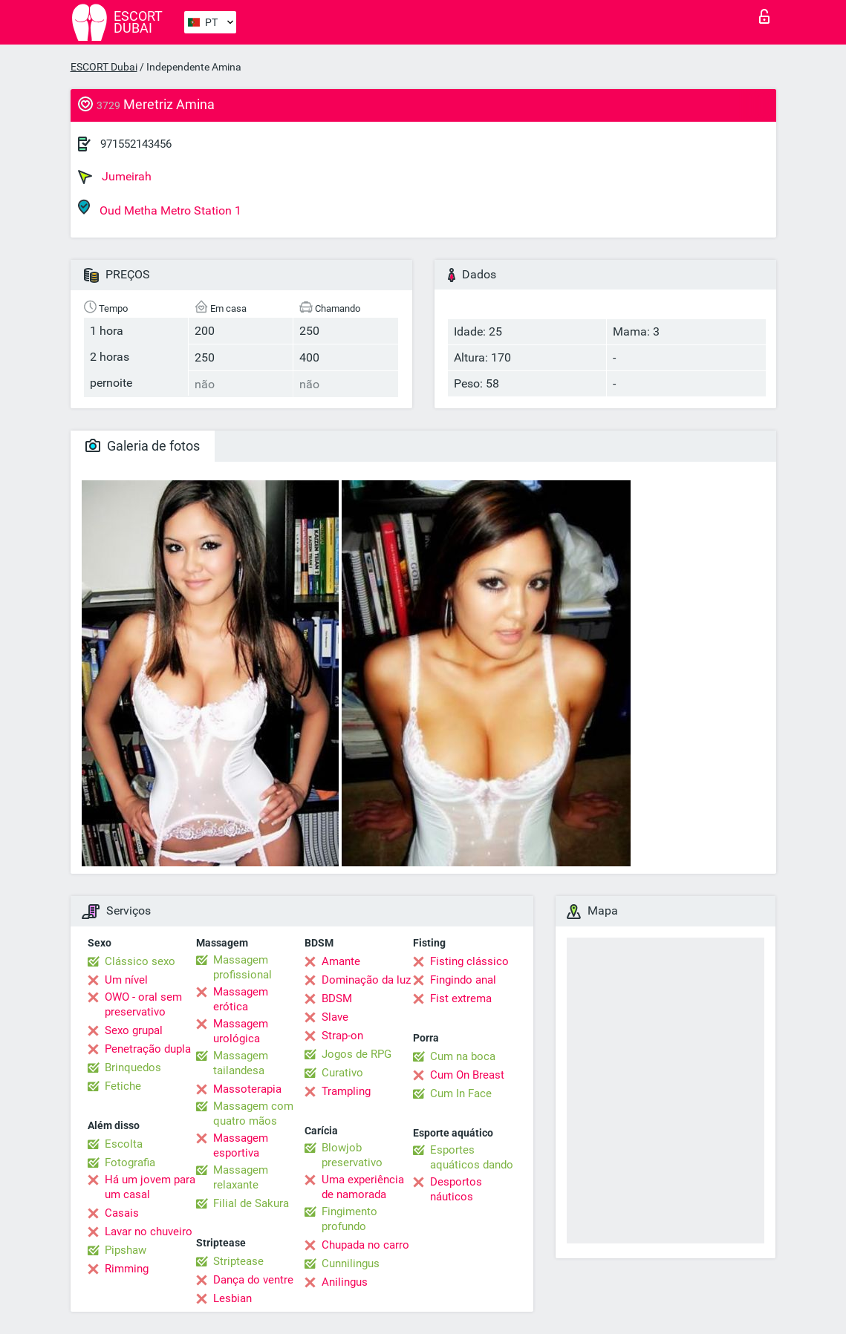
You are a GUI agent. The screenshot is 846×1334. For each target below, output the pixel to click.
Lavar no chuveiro (148, 1231)
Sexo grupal (134, 1030)
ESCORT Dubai (104, 67)
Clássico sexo (140, 961)
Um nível (126, 980)
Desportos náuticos (456, 1189)
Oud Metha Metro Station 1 (159, 208)
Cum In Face (461, 1093)
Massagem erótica (240, 999)
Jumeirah (115, 176)
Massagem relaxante (240, 1177)
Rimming (127, 1268)
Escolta (124, 1144)
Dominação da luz (366, 980)
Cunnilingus (351, 1263)
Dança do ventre (253, 1279)
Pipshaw (125, 1250)
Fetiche (123, 1086)
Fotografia (130, 1162)
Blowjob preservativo (352, 1155)
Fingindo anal (463, 980)
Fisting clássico (469, 961)
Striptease (238, 1261)
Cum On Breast (467, 1075)
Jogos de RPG (356, 1054)
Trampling (346, 1091)
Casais (122, 1213)
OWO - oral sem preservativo (143, 1004)
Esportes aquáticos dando (471, 1157)
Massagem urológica (240, 1031)
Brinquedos (133, 1067)
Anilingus (345, 1282)
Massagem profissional (242, 967)
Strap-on (342, 1035)
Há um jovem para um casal (150, 1187)
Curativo (342, 1072)
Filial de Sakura (251, 1203)
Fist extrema (461, 998)
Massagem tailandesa (240, 1063)
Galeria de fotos (142, 446)
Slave (335, 1017)
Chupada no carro (365, 1245)
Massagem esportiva (240, 1145)
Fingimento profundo (349, 1219)
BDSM (337, 998)
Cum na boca (462, 1056)
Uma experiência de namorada (363, 1187)
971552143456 (136, 144)
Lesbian (232, 1298)
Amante (341, 961)
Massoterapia (247, 1089)
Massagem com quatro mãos (253, 1113)
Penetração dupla (148, 1049)
